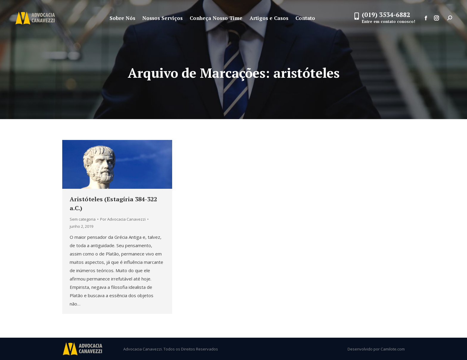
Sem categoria (83, 219)
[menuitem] (122, 18)
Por (123, 219)
